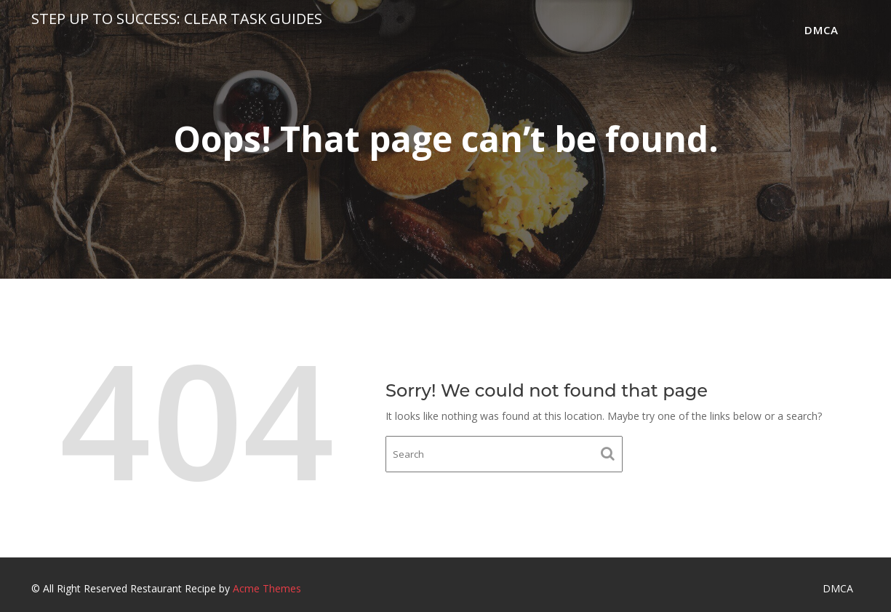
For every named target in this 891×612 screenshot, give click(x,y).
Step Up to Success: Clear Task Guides (176, 18)
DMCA (821, 30)
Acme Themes (267, 588)
